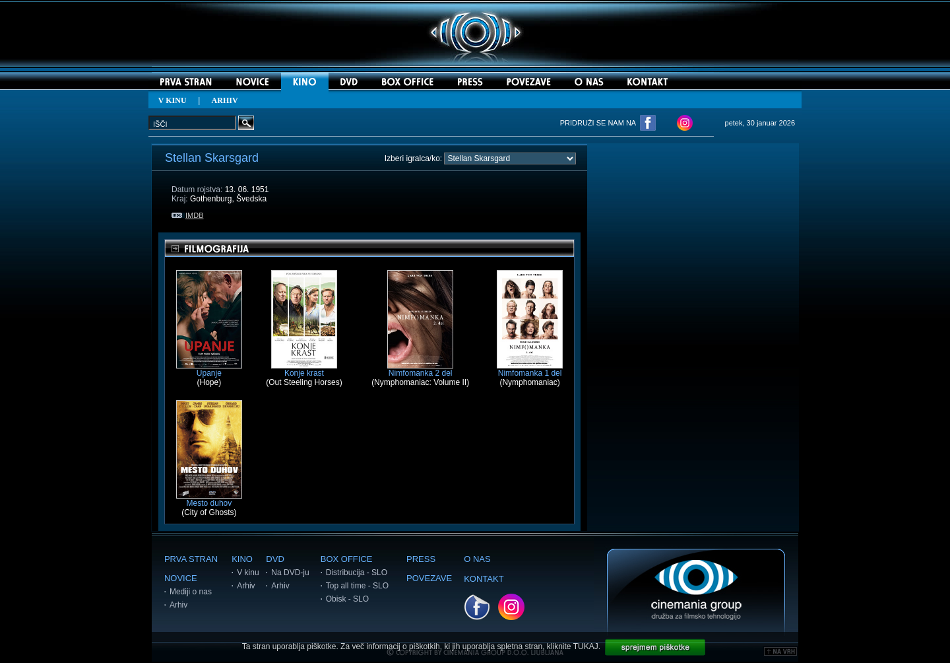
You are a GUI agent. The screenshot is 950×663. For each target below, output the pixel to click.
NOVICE (180, 578)
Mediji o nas (191, 591)
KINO (242, 559)
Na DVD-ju (290, 572)
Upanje (209, 369)
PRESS (420, 559)
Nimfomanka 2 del (420, 369)
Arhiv (178, 605)
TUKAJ (585, 646)
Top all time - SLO (357, 585)
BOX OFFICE (347, 559)
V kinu (248, 572)
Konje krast (304, 369)
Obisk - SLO (347, 599)
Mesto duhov (209, 499)
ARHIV (225, 100)
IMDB (188, 215)
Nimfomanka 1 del (530, 369)
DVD (275, 559)
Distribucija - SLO (356, 572)
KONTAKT (483, 579)
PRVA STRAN (191, 559)
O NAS (477, 559)
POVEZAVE (429, 578)
